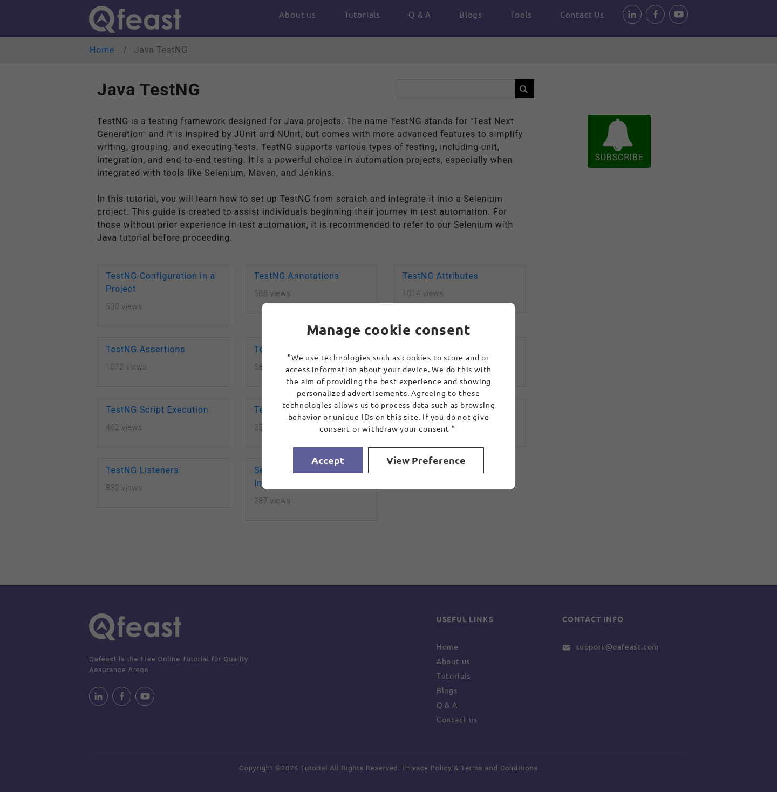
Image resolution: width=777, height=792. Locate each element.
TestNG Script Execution (157, 410)
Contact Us (582, 14)
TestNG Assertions (145, 349)
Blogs (470, 14)
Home (102, 50)
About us (297, 14)
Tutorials (362, 14)
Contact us (457, 719)
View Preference (426, 460)
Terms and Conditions (499, 768)
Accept (327, 460)
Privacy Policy (427, 768)
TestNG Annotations (296, 276)
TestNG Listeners (142, 470)
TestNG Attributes (441, 276)
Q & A (419, 14)
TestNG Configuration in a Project (160, 282)
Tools (521, 14)
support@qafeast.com (617, 646)
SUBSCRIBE (619, 140)
